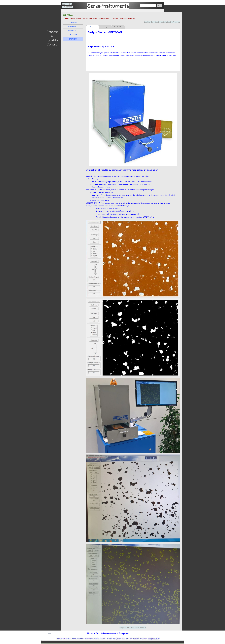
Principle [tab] (105, 27)
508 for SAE (73, 35)
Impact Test (73, 22)
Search (159, 5)
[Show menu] (49, 633)
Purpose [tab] (92, 27)
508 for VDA (73, 31)
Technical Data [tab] (118, 27)
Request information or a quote (133, 627)
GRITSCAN (73, 39)
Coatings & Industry (164, 22)
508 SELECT (73, 27)
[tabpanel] (69, 5)
